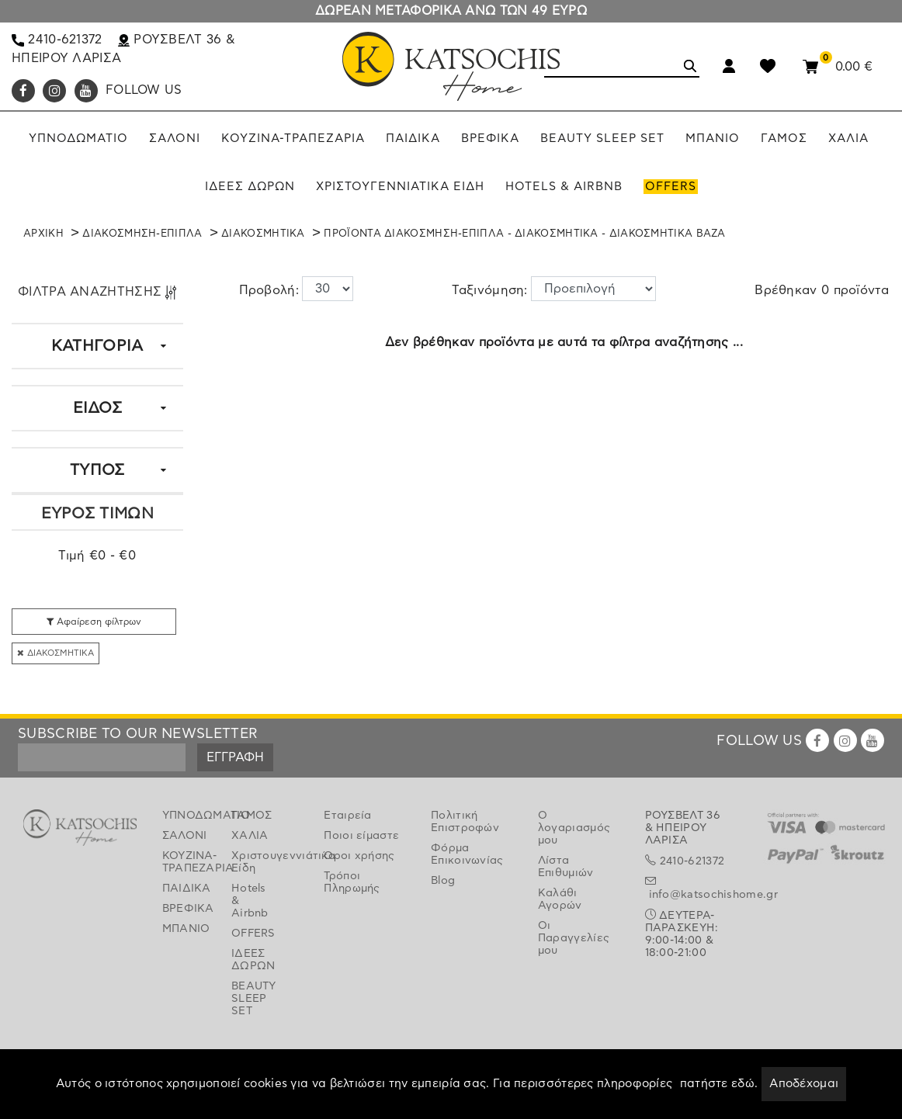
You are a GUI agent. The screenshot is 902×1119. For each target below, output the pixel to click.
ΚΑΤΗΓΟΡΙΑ (97, 346)
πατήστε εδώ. (719, 1084)
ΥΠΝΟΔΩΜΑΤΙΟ (185, 815)
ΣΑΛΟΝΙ (184, 835)
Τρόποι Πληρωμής (352, 882)
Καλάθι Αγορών (560, 899)
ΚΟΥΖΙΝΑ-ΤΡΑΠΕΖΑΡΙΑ (185, 862)
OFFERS (253, 933)
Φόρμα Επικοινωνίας (467, 854)
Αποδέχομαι (803, 1084)
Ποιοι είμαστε (361, 835)
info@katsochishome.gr (713, 894)
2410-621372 (57, 39)
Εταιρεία (347, 815)
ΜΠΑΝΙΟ (185, 928)
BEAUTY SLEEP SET (253, 999)
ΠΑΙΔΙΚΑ (185, 888)
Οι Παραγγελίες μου (573, 938)
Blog (443, 880)
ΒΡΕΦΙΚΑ (185, 908)
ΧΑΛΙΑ (250, 835)
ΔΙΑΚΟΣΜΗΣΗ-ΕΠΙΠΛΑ (142, 234)
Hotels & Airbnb (250, 901)
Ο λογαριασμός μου (574, 828)
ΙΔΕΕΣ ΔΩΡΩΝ (253, 960)
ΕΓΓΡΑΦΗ (235, 757)
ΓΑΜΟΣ (251, 815)
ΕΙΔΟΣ (98, 408)
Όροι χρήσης (359, 856)
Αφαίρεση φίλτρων (94, 621)
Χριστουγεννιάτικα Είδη (254, 862)
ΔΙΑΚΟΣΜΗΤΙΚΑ (263, 234)
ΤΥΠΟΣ (97, 470)
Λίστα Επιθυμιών (566, 866)
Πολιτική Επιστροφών (465, 821)
